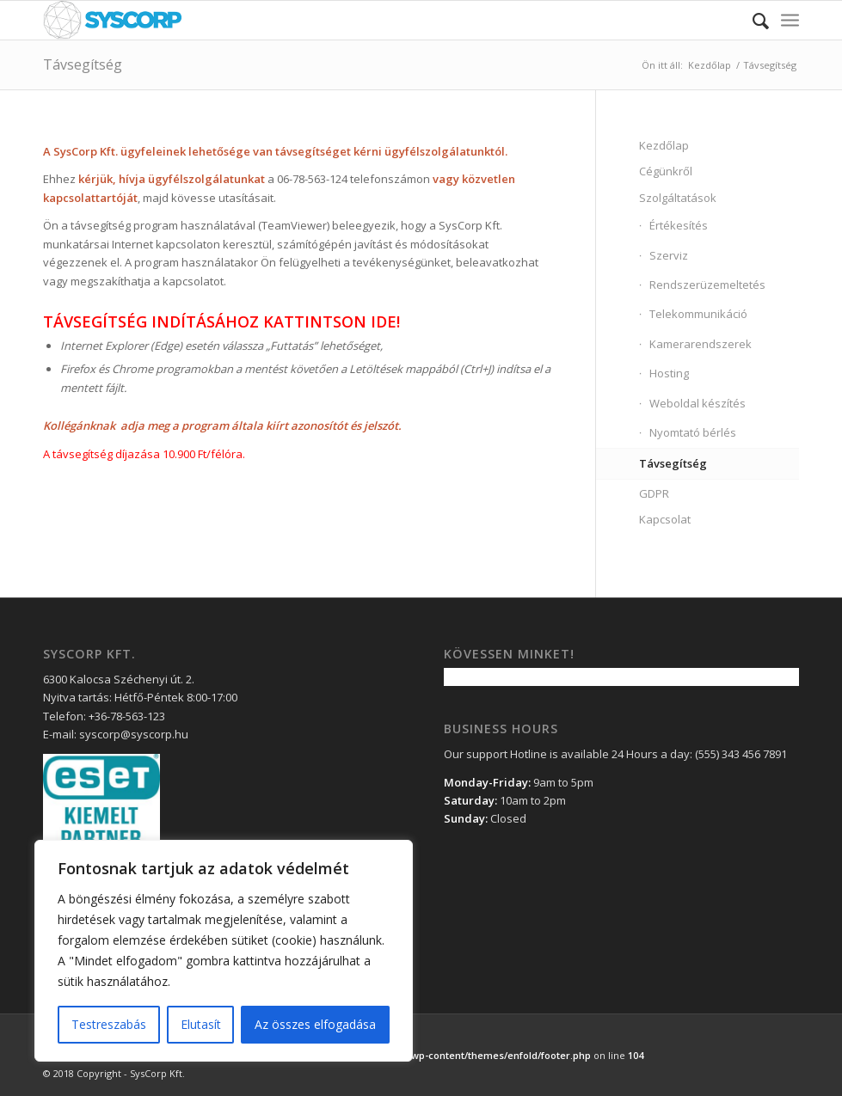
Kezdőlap (709, 64)
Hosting (669, 373)
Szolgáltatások (677, 197)
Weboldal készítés (697, 403)
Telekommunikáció (698, 313)
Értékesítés (678, 225)
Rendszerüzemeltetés (707, 284)
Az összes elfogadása (315, 1024)
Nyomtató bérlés (692, 432)
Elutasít (201, 1024)
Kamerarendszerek (700, 344)
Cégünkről (665, 171)
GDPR (654, 493)
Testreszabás (108, 1024)
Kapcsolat (665, 519)
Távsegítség (82, 64)
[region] (223, 951)
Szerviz (668, 255)
